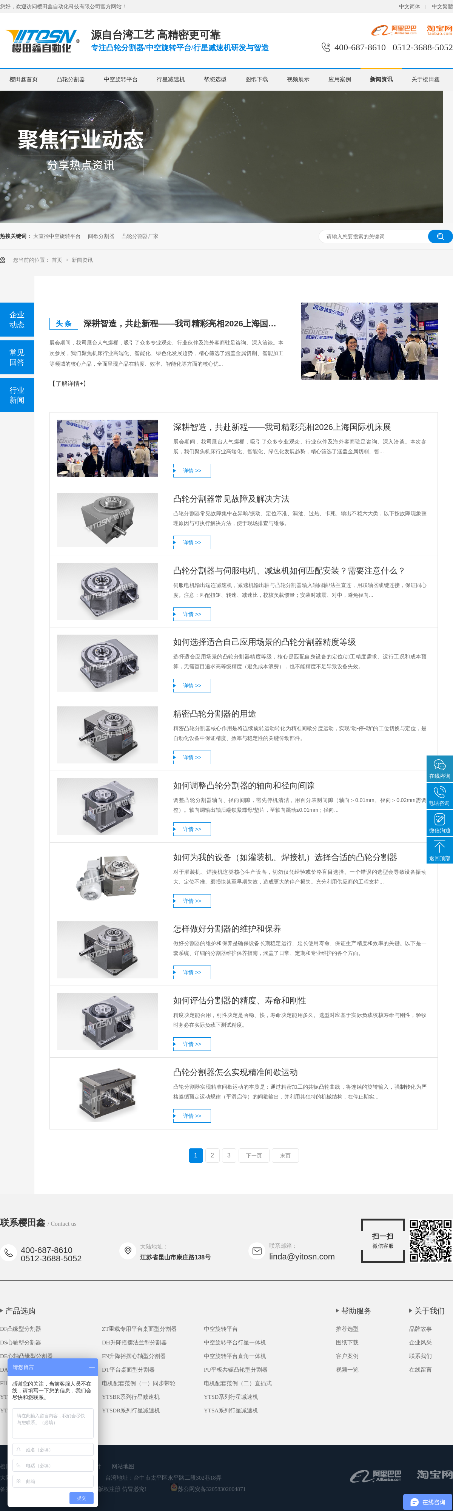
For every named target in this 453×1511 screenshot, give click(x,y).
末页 (285, 1156)
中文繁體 (442, 6)
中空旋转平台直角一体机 (235, 1356)
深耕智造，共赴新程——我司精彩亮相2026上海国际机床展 (183, 323)
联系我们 (420, 1356)
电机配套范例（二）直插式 (238, 1383)
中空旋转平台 (121, 79)
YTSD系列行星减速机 (231, 1397)
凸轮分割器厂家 (140, 236)
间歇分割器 (101, 236)
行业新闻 (17, 395)
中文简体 (409, 6)
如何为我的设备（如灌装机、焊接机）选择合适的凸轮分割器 (285, 857)
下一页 (254, 1156)
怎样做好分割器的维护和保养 (227, 928)
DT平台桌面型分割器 (128, 1370)
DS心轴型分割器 (20, 1343)
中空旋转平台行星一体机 (235, 1343)
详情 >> (192, 471)
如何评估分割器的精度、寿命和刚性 (239, 1000)
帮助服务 (356, 1311)
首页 (58, 260)
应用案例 (339, 79)
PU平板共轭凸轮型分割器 (236, 1370)
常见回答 (17, 357)
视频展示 (298, 79)
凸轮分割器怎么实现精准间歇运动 (235, 1072)
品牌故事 (420, 1329)
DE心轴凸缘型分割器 (26, 1356)
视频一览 (347, 1370)
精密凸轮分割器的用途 (214, 713)
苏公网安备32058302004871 (208, 1489)
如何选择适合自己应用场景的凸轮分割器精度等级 (264, 642)
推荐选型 (347, 1329)
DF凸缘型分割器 (20, 1329)
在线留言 (420, 1370)
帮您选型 (215, 79)
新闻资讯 (381, 79)
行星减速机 (171, 79)
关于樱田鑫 (425, 79)
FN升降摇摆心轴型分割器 (134, 1356)
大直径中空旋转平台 (57, 236)
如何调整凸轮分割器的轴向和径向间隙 (243, 785)
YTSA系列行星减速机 (231, 1410)
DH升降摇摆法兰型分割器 (134, 1343)
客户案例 (347, 1356)
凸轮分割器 (71, 79)
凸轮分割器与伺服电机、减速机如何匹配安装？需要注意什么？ (289, 570)
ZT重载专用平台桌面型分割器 (139, 1329)
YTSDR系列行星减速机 (131, 1410)
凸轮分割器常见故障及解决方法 (231, 499)
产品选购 (20, 1311)
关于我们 (429, 1311)
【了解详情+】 (69, 383)
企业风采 (420, 1343)
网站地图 (123, 1466)
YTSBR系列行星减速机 (131, 1397)
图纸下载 (256, 79)
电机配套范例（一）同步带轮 (139, 1383)
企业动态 (17, 320)
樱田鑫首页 (23, 79)
